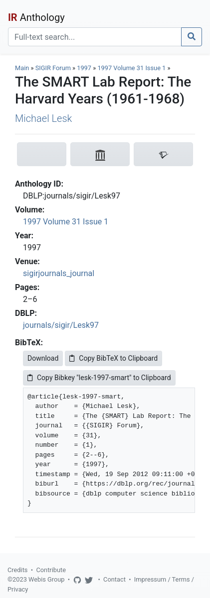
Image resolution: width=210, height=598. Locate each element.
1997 (84, 68)
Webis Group (46, 579)
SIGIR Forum (53, 68)
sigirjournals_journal (58, 273)
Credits (17, 570)
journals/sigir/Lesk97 (61, 325)
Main (22, 68)
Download (42, 358)
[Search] (95, 36)
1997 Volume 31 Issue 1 (132, 68)
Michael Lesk (43, 118)
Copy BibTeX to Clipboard (113, 358)
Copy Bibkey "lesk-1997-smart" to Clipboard (99, 378)
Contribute (51, 570)
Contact (114, 579)
